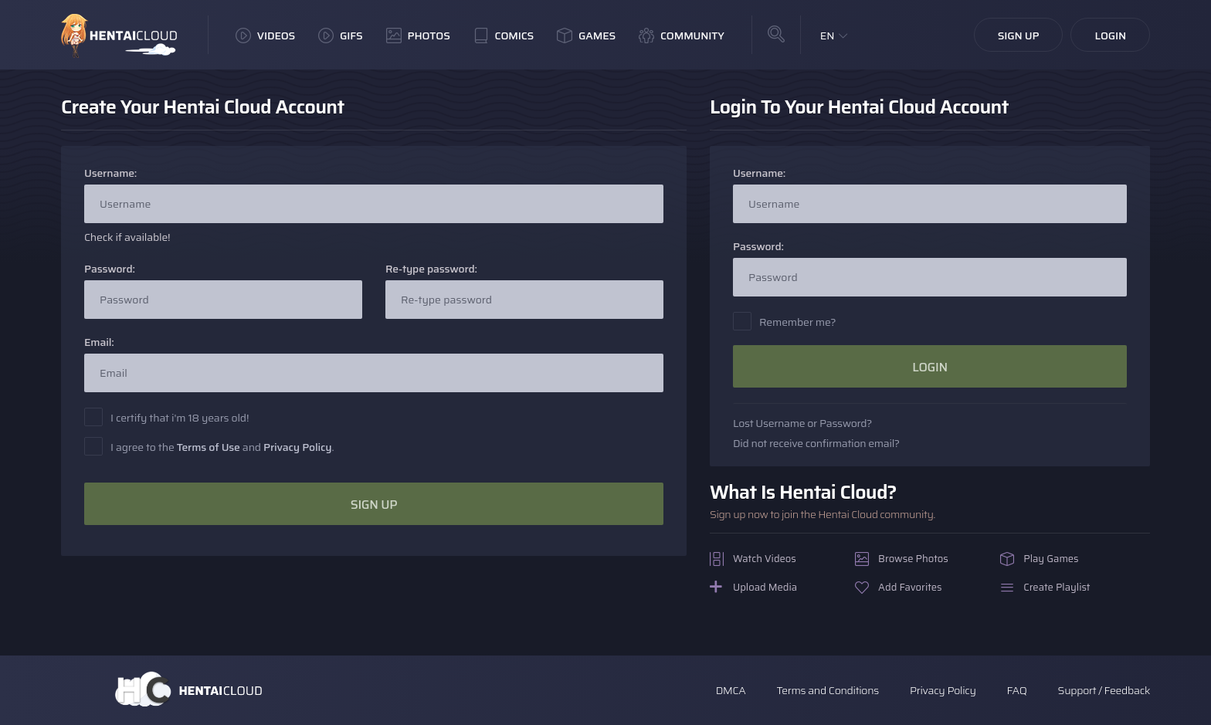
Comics (503, 35)
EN (827, 35)
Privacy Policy (297, 447)
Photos (418, 35)
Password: (109, 269)
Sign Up (1019, 35)
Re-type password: (431, 269)
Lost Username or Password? (802, 423)
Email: (99, 342)
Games (586, 35)
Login (1110, 35)
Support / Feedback (1104, 690)
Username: (110, 173)
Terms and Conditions (827, 690)
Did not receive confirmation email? (816, 443)
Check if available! (127, 237)
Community (681, 35)
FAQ (1017, 690)
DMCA (731, 690)
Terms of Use (208, 447)
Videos (265, 35)
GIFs (340, 35)
